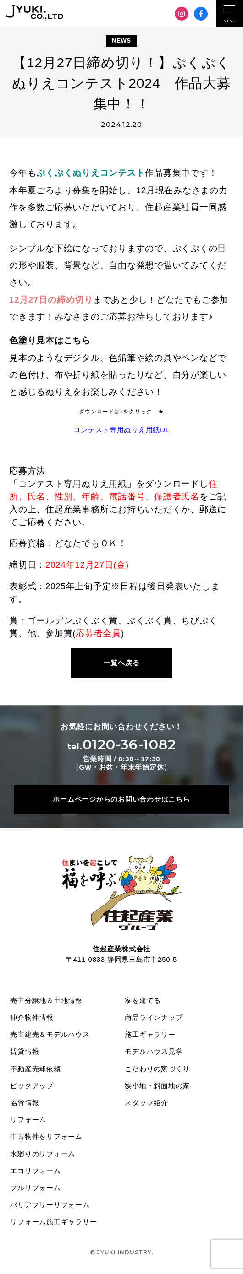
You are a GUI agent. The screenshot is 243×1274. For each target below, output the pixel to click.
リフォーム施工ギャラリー (54, 1224)
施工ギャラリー (150, 1035)
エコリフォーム (36, 1172)
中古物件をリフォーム (47, 1138)
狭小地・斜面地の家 (157, 1086)
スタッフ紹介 (147, 1104)
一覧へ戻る (122, 663)
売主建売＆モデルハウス (50, 1035)
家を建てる (143, 1001)
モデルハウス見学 (154, 1052)
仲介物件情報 (32, 1018)
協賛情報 (25, 1104)
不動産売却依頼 (36, 1069)
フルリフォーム (36, 1189)
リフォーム (29, 1121)
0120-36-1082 (121, 744)
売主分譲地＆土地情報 (47, 1001)
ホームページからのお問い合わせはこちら (121, 800)
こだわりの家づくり (157, 1069)
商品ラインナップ (154, 1018)
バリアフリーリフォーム (50, 1207)
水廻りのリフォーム (43, 1155)
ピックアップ (32, 1086)
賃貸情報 (25, 1052)
